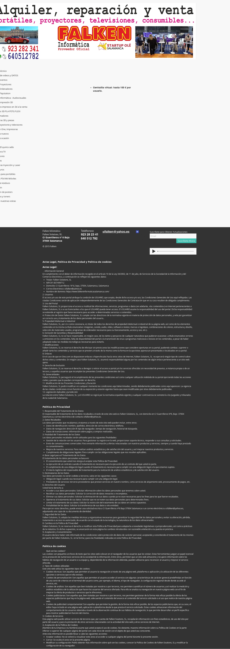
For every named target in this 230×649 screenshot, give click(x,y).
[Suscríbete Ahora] (186, 240)
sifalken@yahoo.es (73, 288)
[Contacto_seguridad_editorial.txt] (137, 232)
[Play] (153, 251)
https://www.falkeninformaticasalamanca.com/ (87, 291)
